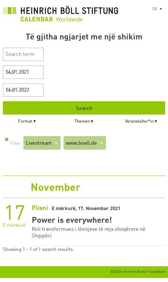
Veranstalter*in (139, 121)
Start (11, 72)
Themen (82, 121)
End (10, 90)
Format (25, 121)
